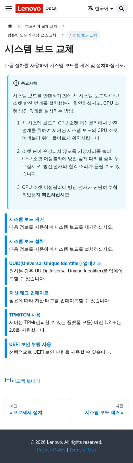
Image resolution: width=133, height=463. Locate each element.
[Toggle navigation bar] (9, 8)
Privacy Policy (51, 450)
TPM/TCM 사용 (25, 314)
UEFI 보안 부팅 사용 (30, 344)
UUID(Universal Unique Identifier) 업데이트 (55, 263)
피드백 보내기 (22, 381)
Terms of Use (82, 450)
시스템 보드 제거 (26, 219)
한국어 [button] (98, 8)
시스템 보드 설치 (26, 241)
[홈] (10, 26)
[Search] (122, 8)
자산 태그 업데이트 (29, 292)
